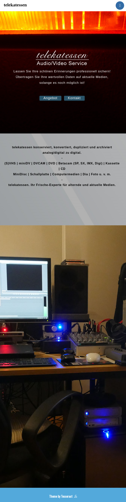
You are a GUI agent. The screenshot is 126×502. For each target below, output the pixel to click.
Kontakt (74, 98)
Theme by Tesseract (60, 496)
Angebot (50, 98)
